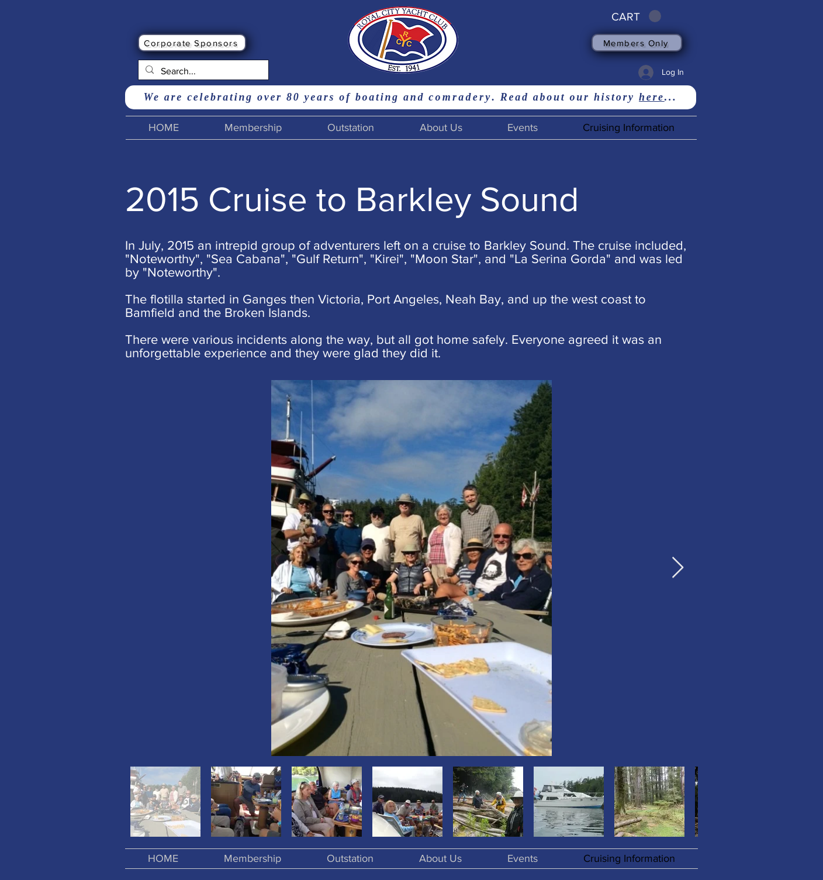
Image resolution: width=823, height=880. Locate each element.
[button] (636, 16)
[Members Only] (637, 42)
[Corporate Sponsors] (192, 42)
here (652, 97)
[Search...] (202, 71)
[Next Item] (677, 568)
